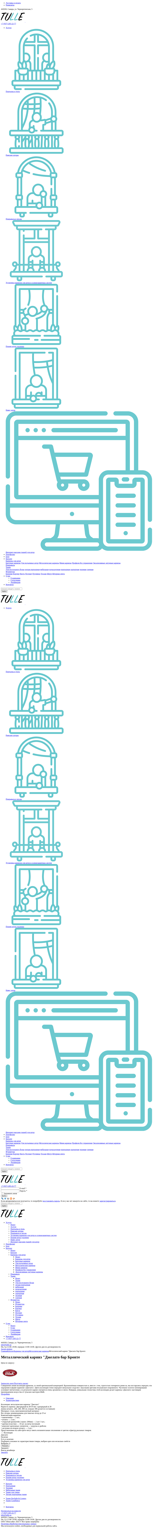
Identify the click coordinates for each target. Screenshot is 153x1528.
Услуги (8, 28)
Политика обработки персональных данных (18, 1524)
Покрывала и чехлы (14, 219)
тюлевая (83, 569)
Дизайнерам (15, 582)
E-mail (23, 1188)
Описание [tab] (10, 1398)
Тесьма (43, 574)
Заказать (4, 1452)
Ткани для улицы (13, 1492)
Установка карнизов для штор (18, 1480)
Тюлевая (9, 1488)
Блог (8, 557)
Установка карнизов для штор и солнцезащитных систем (29, 283)
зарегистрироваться (107, 1201)
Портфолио (10, 554)
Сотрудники (15, 580)
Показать (5, 1446)
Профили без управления (82, 563)
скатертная (75, 569)
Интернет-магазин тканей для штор (20, 552)
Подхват (28, 574)
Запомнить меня (10, 1193)
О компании (15, 578)
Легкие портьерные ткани (16, 1494)
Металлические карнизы (49, 563)
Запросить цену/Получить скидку (14, 1383)
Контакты (10, 585)
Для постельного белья (15, 569)
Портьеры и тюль (13, 91)
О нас (8, 576)
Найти (4, 591)
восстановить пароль (51, 1201)
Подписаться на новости (11, 1511)
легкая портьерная (32, 569)
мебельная (44, 569)
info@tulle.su (6, 1345)
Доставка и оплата (13, 3)
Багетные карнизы (13, 563)
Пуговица (36, 574)
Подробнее (5, 1394)
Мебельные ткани (13, 1490)
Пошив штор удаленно (15, 346)
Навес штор (10, 410)
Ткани (8, 567)
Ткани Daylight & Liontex (16, 1498)
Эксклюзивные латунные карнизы (106, 563)
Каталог (9, 559)
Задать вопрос (6, 1349)
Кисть (22, 574)
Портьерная (10, 1486)
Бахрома (9, 574)
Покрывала (10, 565)
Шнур (49, 574)
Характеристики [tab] (12, 1400)
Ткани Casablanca (13, 1501)
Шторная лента (58, 574)
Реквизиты (10, 5)
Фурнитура (10, 572)
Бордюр (16, 574)
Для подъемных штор (29, 563)
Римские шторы (12, 155)
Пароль (23, 1191)
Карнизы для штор (13, 561)
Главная (4, 1351)
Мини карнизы (65, 563)
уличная (90, 569)
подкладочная (54, 569)
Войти (4, 1196)
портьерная (65, 569)
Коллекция (8, 1433)
